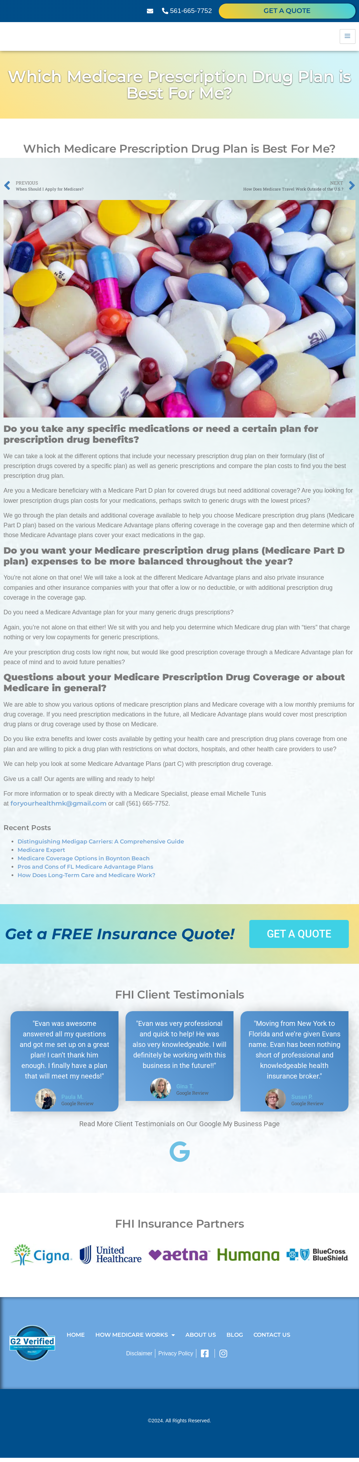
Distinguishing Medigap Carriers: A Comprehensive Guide (101, 845)
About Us (200, 1339)
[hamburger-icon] (347, 38)
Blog (234, 1339)
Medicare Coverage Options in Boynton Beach (84, 862)
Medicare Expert (41, 854)
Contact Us (271, 1339)
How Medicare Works (135, 1339)
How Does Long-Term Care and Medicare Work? (86, 879)
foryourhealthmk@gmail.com (59, 808)
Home (76, 1339)
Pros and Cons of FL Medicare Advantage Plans (85, 871)
